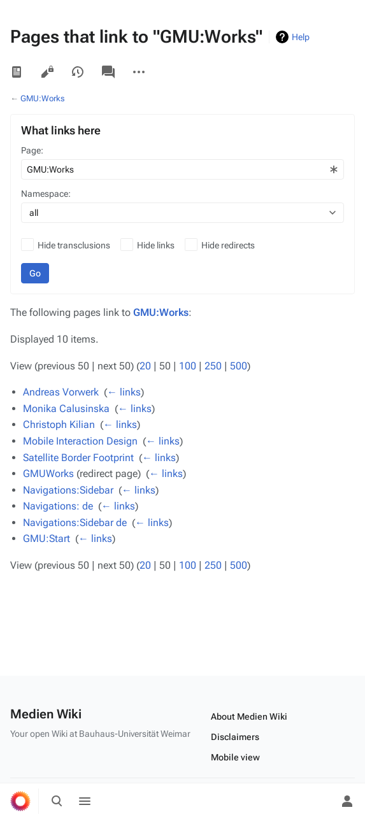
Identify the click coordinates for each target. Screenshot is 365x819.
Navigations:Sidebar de (75, 522)
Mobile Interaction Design (80, 441)
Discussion (108, 72)
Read (16, 72)
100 (187, 366)
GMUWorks (48, 473)
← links (124, 392)
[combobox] (182, 169)
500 (238, 366)
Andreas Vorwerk (61, 392)
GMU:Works (42, 98)
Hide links (156, 245)
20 (145, 366)
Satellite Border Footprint (78, 458)
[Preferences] (319, 801)
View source (47, 72)
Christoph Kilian (59, 424)
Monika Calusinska (66, 408)
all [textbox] (33, 213)
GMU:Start (46, 538)
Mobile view (235, 757)
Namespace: (46, 194)
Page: (32, 150)
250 (213, 366)
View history (77, 72)
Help (301, 37)
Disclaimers (235, 737)
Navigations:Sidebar (68, 490)
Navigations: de (58, 506)
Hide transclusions (74, 245)
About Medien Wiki (249, 716)
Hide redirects (228, 245)
